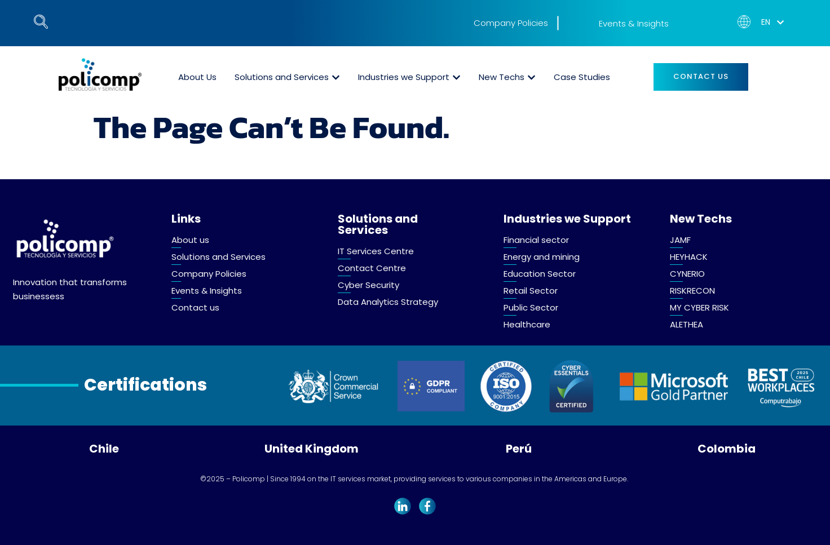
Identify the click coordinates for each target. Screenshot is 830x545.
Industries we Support (403, 77)
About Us (197, 77)
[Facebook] (427, 505)
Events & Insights (634, 23)
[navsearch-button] (36, 19)
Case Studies (582, 77)
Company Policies (511, 23)
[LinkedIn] (402, 505)
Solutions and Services (282, 77)
